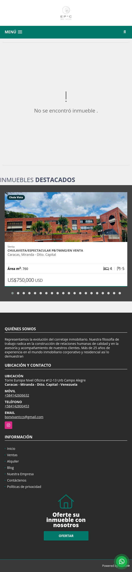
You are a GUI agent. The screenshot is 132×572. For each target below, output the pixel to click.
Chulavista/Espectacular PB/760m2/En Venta (45, 250)
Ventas (12, 455)
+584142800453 (17, 406)
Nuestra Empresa (20, 474)
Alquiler (13, 461)
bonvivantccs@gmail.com (24, 417)
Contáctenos (16, 480)
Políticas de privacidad (24, 486)
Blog (10, 467)
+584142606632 (17, 395)
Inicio (11, 448)
